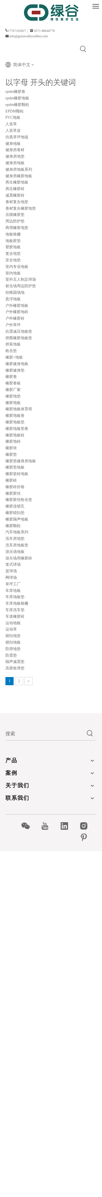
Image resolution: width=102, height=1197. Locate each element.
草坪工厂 (13, 584)
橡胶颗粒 (13, 526)
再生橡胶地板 (16, 182)
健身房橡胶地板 (18, 176)
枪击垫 (11, 351)
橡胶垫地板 (14, 467)
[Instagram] (86, 826)
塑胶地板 (13, 247)
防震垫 (11, 655)
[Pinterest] (86, 837)
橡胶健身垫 (14, 370)
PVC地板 (12, 117)
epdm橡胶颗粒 (17, 105)
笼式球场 (13, 564)
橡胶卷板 (13, 383)
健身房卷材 (14, 150)
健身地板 (13, 144)
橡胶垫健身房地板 (20, 461)
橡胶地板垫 (14, 422)
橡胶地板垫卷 (16, 429)
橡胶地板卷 (14, 416)
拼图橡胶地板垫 (18, 338)
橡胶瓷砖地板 (16, 474)
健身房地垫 (14, 156)
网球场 (11, 577)
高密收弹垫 (14, 668)
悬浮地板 (13, 299)
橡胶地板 (13, 403)
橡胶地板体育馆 (18, 409)
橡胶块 (11, 448)
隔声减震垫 (14, 662)
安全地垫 (13, 260)
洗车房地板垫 (16, 545)
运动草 (11, 629)
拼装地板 (13, 344)
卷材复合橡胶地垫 (20, 208)
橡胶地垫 (13, 396)
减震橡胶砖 (14, 195)
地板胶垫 (13, 241)
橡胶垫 (11, 454)
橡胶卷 (11, 377)
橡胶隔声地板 (16, 519)
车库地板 (13, 591)
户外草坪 (13, 325)
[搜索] (44, 733)
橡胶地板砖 (14, 435)
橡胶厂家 (13, 390)
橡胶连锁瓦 (14, 506)
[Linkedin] (67, 826)
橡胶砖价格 (14, 487)
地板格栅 (13, 234)
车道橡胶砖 (14, 616)
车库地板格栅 (16, 603)
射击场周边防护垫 (20, 286)
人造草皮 (13, 130)
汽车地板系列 (16, 532)
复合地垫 (13, 254)
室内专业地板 (16, 267)
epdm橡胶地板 (17, 98)
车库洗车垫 (14, 610)
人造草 (11, 124)
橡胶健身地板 (16, 364)
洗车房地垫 (14, 539)
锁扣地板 (13, 642)
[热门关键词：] (83, 49)
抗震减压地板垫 (18, 331)
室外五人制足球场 (20, 279)
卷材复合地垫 (16, 202)
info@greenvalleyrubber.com (29, 36)
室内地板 (13, 273)
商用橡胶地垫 (16, 228)
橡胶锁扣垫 (14, 513)
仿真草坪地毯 (16, 137)
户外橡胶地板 (16, 306)
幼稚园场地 (14, 292)
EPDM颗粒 (14, 111)
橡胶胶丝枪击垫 (18, 500)
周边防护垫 (14, 221)
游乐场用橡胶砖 (18, 558)
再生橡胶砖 (14, 189)
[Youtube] (47, 826)
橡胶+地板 (14, 357)
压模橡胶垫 (14, 215)
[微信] (28, 826)
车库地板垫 (14, 597)
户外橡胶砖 (14, 318)
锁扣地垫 (13, 636)
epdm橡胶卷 (15, 92)
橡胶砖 (11, 480)
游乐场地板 (14, 552)
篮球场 (11, 571)
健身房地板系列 (18, 169)
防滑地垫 (13, 649)
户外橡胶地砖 (16, 312)
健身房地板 (14, 163)
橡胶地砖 (13, 441)
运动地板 (13, 623)
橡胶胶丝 (13, 493)
